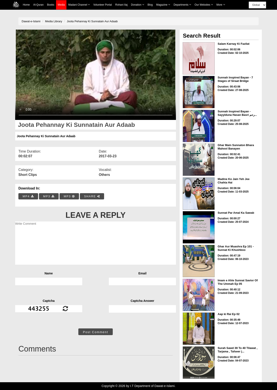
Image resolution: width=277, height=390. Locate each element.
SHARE (92, 196)
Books (50, 4)
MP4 (28, 196)
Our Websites (204, 4)
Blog (150, 4)
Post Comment (95, 332)
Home (26, 4)
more (220, 4)
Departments (182, 4)
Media (61, 5)
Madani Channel (79, 4)
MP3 (48, 196)
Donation (137, 4)
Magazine (163, 4)
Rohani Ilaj (121, 4)
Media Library (53, 21)
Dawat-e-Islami (31, 21)
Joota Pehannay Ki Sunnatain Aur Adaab (92, 21)
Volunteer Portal (102, 4)
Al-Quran (38, 4)
